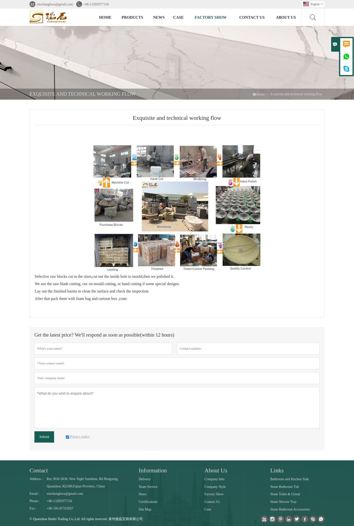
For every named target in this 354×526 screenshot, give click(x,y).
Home (105, 17)
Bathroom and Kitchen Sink (289, 479)
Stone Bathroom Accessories (290, 509)
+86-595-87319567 (60, 508)
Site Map (145, 509)
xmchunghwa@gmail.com (55, 4)
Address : (36, 479)
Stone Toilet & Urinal (285, 494)
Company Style (215, 487)
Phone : (35, 501)
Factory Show (211, 17)
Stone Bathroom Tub (284, 487)
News (159, 17)
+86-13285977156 (96, 4)
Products (132, 17)
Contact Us (252, 17)
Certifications (148, 502)
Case (178, 17)
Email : (35, 493)
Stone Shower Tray (283, 502)
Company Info (214, 479)
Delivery (145, 479)
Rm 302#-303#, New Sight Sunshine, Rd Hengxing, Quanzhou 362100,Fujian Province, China (82, 482)
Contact (39, 470)
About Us (286, 17)
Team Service (148, 487)
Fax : (33, 508)
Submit (44, 437)
